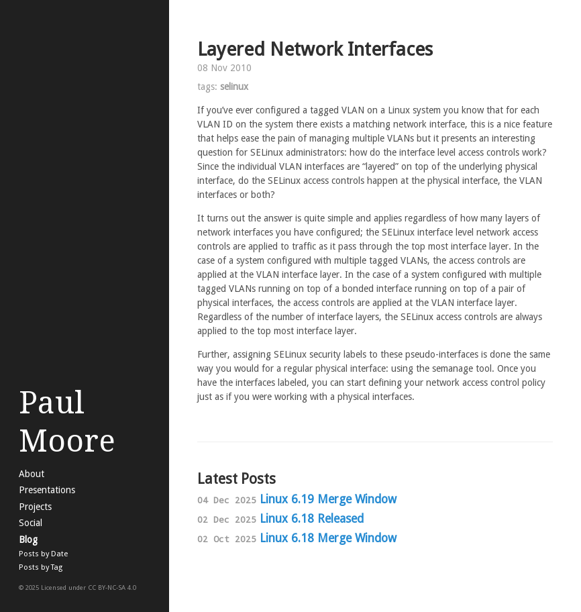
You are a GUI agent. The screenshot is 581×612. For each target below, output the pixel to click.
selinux (234, 86)
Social (30, 522)
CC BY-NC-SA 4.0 (112, 587)
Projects (35, 506)
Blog (28, 539)
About (31, 473)
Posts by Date (43, 554)
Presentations (47, 489)
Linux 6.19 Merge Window (328, 499)
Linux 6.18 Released (312, 518)
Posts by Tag (40, 567)
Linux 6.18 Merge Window (328, 538)
